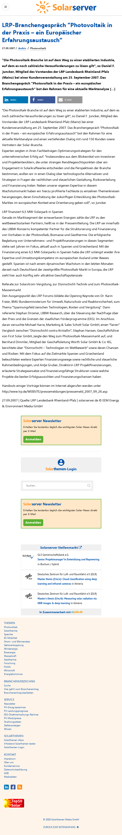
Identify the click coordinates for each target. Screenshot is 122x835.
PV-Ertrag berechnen (15, 707)
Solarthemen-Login (14, 747)
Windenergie (10, 648)
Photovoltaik (38, 48)
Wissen (7, 729)
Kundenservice (11, 766)
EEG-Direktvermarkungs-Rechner (21, 714)
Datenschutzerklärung (15, 769)
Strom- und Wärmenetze (17, 641)
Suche (7, 685)
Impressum (9, 758)
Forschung (9, 663)
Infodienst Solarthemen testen (20, 743)
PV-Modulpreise (12, 718)
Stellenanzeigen (12, 725)
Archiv (22, 48)
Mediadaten (10, 776)
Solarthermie (10, 630)
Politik (7, 666)
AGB (6, 773)
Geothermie (10, 659)
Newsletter (9, 703)
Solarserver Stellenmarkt (61, 547)
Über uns (8, 762)
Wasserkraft (10, 656)
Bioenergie (9, 652)
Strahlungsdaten (12, 721)
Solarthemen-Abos (14, 740)
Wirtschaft (9, 670)
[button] (15, 99)
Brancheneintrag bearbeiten (18, 692)
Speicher (8, 634)
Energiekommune (13, 674)
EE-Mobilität (10, 638)
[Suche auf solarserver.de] (89, 486)
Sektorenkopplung (14, 645)
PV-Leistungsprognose (16, 711)
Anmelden (33, 439)
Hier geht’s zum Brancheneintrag (21, 689)
